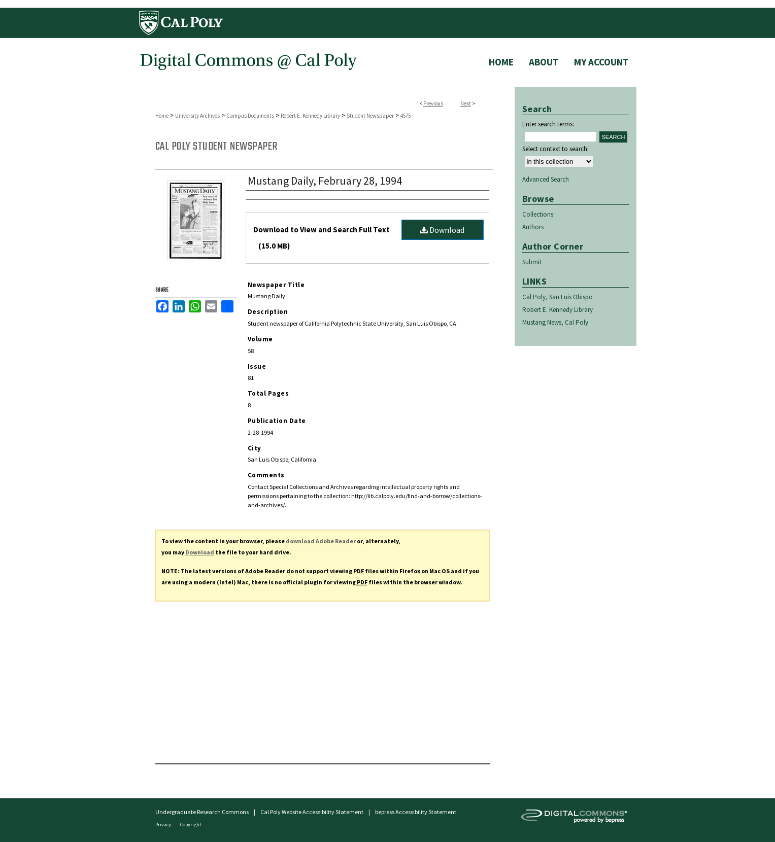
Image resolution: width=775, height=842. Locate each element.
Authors (533, 227)
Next (465, 103)
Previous (433, 103)
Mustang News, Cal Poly (555, 322)
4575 (405, 115)
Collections (537, 214)
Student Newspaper (370, 115)
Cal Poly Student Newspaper (216, 146)
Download (442, 230)
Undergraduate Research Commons (202, 812)
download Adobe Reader (321, 541)
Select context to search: (555, 149)
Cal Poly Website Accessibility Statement (311, 812)
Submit (532, 262)
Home (162, 115)
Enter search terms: (548, 124)
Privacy (163, 824)
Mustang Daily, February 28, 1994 (325, 180)
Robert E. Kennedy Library (310, 115)
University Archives (197, 115)
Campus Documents (250, 115)
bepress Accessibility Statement (415, 812)
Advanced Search (545, 179)
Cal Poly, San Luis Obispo (557, 297)
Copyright (190, 824)
